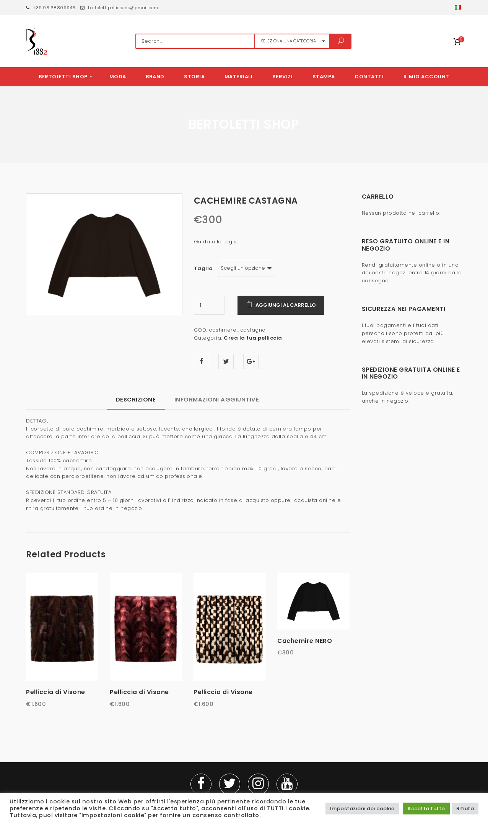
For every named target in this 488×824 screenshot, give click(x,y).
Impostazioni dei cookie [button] (362, 808)
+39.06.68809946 (51, 8)
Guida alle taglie (216, 241)
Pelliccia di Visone (55, 692)
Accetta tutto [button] (426, 808)
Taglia (203, 268)
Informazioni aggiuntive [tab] (216, 399)
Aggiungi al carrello (285, 305)
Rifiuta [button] (465, 808)
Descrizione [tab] (136, 399)
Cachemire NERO (304, 641)
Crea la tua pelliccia (253, 338)
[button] (458, 8)
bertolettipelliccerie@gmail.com (119, 8)
